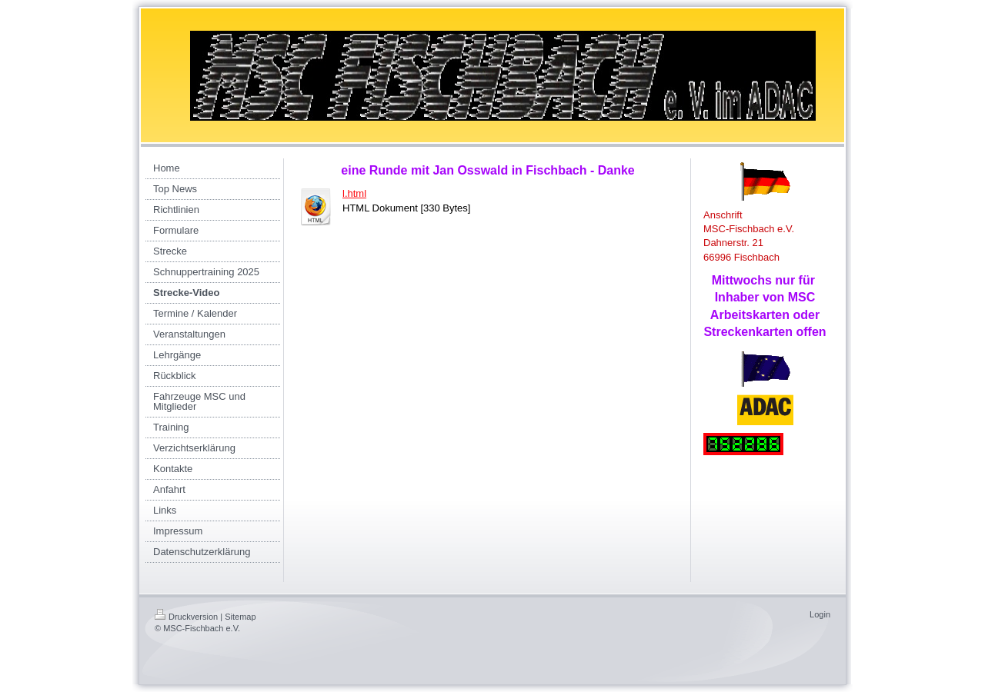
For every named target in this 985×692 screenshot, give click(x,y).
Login (820, 614)
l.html (354, 193)
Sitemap (240, 616)
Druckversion (186, 616)
